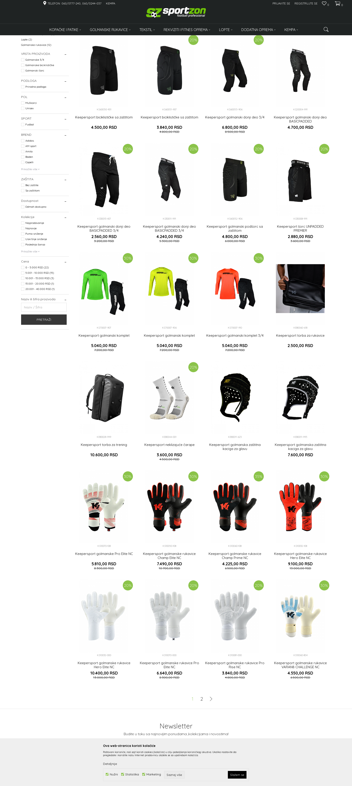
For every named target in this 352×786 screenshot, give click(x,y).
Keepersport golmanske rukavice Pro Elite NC (169, 700)
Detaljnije (110, 764)
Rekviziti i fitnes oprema (38, 69)
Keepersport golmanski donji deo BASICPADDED (300, 155)
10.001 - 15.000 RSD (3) (39, 313)
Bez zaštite (31, 220)
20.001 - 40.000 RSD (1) (40, 324)
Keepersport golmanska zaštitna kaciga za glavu (235, 482)
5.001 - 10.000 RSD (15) (39, 308)
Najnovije (31, 263)
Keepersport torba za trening (104, 480)
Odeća (27, 58)
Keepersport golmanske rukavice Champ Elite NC (169, 591)
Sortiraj (218, 45)
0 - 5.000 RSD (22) (37, 302)
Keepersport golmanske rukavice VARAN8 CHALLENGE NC (300, 700)
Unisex (29, 143)
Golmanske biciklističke (39, 100)
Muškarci (31, 138)
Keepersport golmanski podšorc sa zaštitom (235, 264)
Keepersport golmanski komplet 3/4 (235, 371)
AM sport (30, 181)
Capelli (29, 197)
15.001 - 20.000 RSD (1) (39, 319)
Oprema (29, 64)
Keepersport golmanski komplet (104, 371)
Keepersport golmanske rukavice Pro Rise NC (234, 700)
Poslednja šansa (35, 279)
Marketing (153, 774)
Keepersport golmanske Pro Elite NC (104, 589)
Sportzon (26, 38)
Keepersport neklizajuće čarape (169, 480)
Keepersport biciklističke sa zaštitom (104, 153)
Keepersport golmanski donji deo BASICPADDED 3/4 (103, 264)
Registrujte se (306, 3)
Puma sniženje (34, 269)
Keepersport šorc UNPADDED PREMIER (300, 264)
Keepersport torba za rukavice (300, 371)
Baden (29, 192)
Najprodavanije (34, 258)
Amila (29, 186)
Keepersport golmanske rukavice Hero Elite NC (300, 591)
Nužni (114, 774)
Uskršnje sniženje (36, 274)
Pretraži (44, 355)
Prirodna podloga (35, 122)
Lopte (26, 74)
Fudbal (29, 159)
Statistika (132, 774)
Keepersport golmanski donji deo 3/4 (234, 153)
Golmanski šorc (34, 105)
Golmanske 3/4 (34, 95)
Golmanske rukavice (36, 80)
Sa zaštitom (32, 225)
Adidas (29, 176)
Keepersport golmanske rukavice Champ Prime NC (235, 591)
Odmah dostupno (35, 242)
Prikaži (283, 45)
